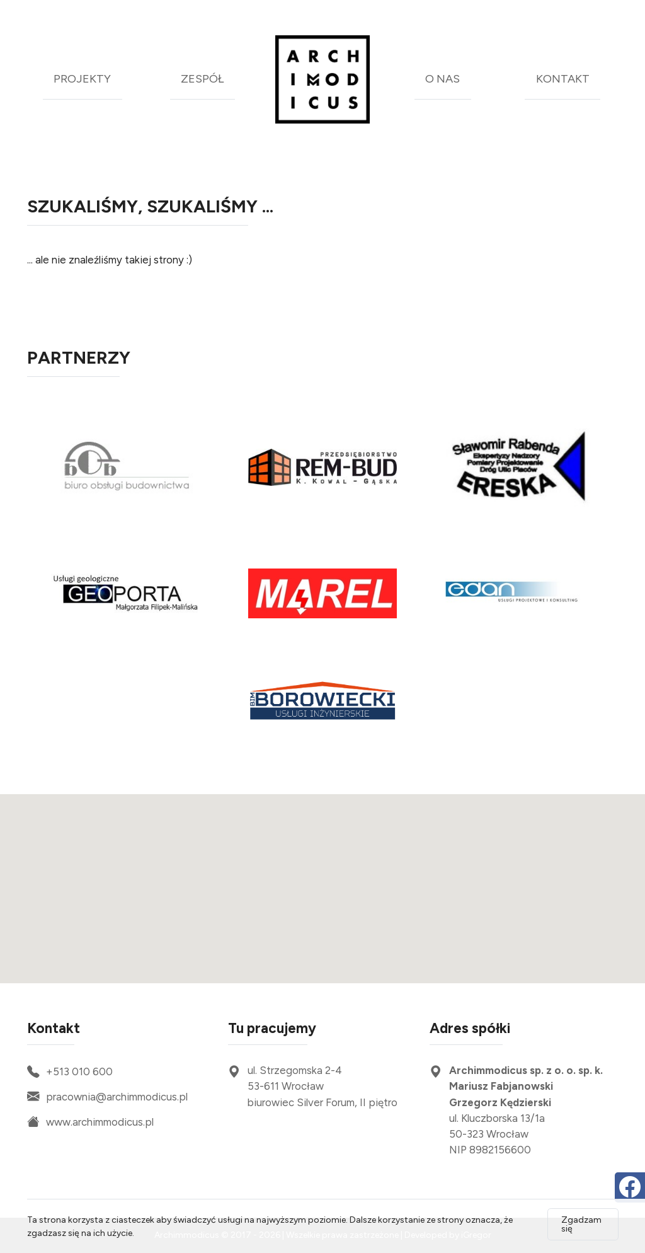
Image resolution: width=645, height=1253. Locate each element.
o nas (442, 79)
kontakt (563, 79)
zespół (202, 79)
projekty (82, 79)
